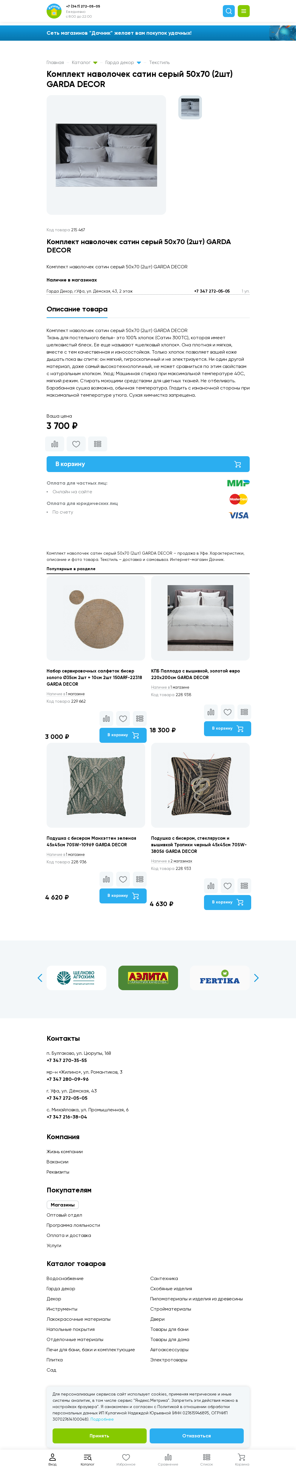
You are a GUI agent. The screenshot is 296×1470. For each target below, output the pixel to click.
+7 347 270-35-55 (67, 1060)
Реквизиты (58, 1172)
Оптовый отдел (64, 1215)
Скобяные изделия (171, 1288)
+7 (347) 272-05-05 (83, 6)
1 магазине (68, 697)
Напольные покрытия (71, 1329)
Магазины (63, 1205)
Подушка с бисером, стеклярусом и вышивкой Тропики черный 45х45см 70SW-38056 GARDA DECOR (193, 850)
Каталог (84, 62)
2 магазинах (174, 866)
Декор (54, 1299)
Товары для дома (169, 1339)
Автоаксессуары (169, 1349)
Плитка (55, 1360)
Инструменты (62, 1309)
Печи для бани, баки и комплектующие (91, 1349)
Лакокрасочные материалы (79, 1319)
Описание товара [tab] (77, 309)
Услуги (54, 1245)
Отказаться (196, 1436)
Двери (157, 1319)
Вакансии (57, 1162)
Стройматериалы (170, 1309)
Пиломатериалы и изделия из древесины (196, 1299)
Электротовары (168, 1360)
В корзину (148, 465)
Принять (99, 1436)
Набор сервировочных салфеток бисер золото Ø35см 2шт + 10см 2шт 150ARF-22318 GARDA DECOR (94, 681)
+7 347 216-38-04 (67, 1117)
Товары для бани (169, 1329)
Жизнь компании (65, 1151)
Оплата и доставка (69, 1235)
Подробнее (102, 1419)
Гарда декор (123, 62)
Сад (51, 1370)
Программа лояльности (73, 1225)
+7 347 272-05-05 (212, 291)
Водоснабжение (65, 1278)
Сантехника (164, 1278)
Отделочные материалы (75, 1339)
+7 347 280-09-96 (68, 1079)
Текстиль (159, 62)
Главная (55, 62)
